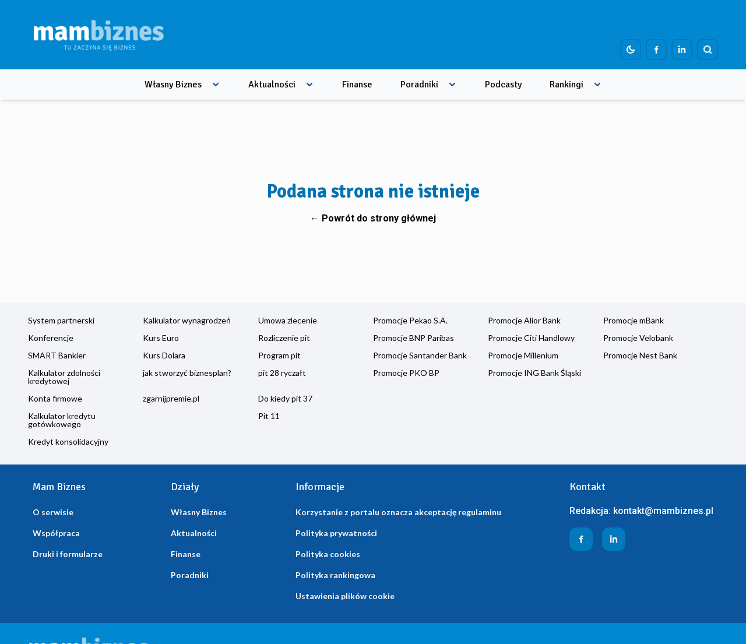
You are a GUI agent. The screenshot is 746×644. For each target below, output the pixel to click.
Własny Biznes (173, 84)
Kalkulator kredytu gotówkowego (62, 420)
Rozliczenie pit (284, 338)
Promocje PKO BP (406, 373)
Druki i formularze (68, 554)
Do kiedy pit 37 (285, 398)
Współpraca (56, 533)
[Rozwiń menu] (215, 84)
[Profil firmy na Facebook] (656, 49)
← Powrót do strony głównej (373, 218)
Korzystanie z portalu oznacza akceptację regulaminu (398, 512)
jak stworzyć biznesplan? (187, 373)
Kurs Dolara (164, 355)
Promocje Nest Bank (640, 355)
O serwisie (53, 512)
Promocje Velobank (638, 338)
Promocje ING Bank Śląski (534, 373)
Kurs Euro (161, 338)
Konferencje (50, 338)
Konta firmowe (55, 398)
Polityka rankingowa (335, 575)
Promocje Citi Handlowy (531, 338)
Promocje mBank (633, 320)
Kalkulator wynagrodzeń (187, 320)
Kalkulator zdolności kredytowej (64, 377)
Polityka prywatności (336, 533)
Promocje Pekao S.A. (410, 320)
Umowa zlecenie (287, 320)
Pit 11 (269, 416)
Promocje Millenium (523, 355)
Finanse (357, 84)
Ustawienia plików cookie (345, 596)
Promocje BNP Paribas (413, 338)
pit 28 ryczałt (282, 373)
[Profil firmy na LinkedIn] (681, 49)
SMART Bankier (57, 355)
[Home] (98, 34)
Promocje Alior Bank (524, 320)
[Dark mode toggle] (630, 49)
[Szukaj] (707, 49)
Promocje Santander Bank (420, 355)
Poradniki (419, 84)
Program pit (279, 355)
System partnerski (61, 320)
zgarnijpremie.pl (171, 398)
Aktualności (271, 84)
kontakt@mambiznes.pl (663, 510)
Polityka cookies (327, 554)
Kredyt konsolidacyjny (68, 441)
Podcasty (503, 84)
